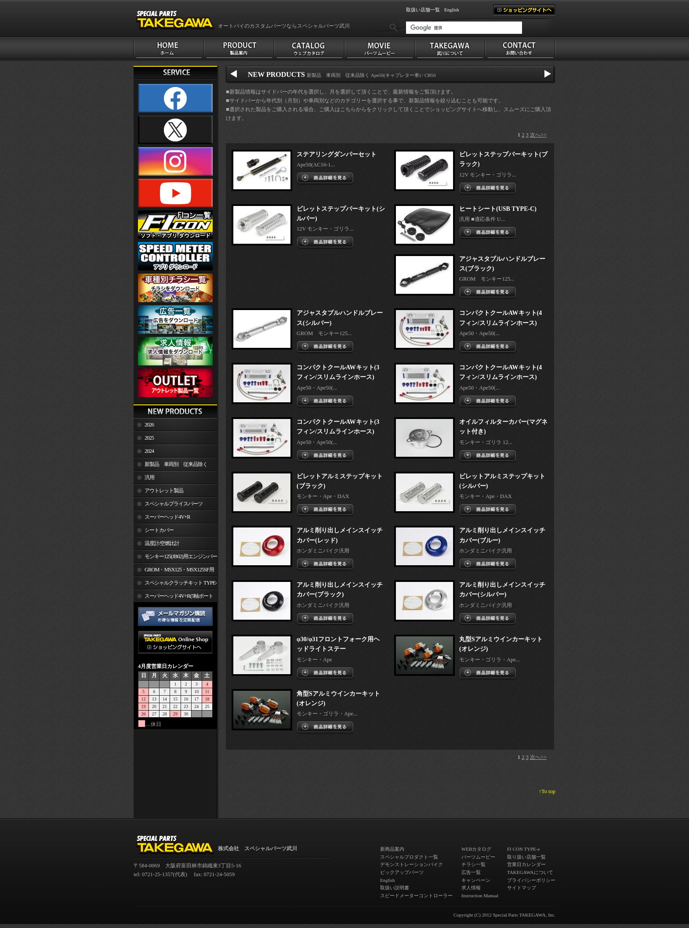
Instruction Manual (479, 895)
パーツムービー (478, 856)
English (451, 9)
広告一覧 (471, 872)
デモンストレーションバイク (411, 864)
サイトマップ (521, 887)
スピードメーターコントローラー (416, 895)
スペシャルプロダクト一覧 (409, 856)
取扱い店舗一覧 (423, 9)
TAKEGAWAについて (530, 872)
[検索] (464, 28)
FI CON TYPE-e (523, 849)
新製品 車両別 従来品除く (176, 464)
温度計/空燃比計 (162, 543)
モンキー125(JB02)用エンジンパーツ (175, 558)
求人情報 (471, 887)
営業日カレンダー (526, 864)
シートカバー (159, 530)
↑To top (547, 791)
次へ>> (538, 135)
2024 (149, 451)
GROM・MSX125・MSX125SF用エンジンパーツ (174, 571)
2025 (149, 438)
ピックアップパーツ (402, 872)
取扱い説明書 (394, 887)
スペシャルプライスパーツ (174, 504)
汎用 (149, 477)
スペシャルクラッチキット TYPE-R (175, 584)
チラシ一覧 (473, 864)
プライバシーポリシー (531, 880)
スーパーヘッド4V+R (167, 517)
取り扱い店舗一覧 (526, 856)
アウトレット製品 (164, 490)
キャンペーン (475, 880)
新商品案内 (392, 849)
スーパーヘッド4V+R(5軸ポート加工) (173, 598)
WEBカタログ (476, 849)
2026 (149, 425)
